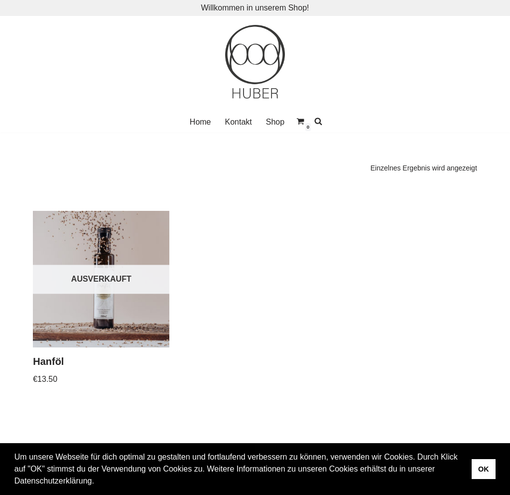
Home (200, 122)
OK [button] (483, 469)
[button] (97, 482)
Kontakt (238, 122)
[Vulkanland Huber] (255, 63)
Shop (275, 122)
